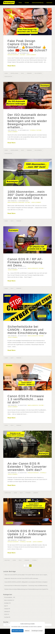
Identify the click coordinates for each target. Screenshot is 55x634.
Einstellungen (14, 73)
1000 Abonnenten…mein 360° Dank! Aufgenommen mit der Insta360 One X (27, 195)
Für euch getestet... (13, 54)
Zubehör (35, 492)
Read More (11, 66)
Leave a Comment (31, 54)
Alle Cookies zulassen (17, 630)
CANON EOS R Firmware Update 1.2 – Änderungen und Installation (27, 534)
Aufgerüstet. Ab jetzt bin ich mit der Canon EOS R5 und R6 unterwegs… (22, 578)
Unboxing (6, 611)
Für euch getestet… (8, 597)
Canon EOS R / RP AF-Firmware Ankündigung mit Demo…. (25, 262)
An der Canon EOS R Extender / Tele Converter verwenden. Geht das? (27, 466)
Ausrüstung (7, 492)
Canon (6, 73)
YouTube (22, 54)
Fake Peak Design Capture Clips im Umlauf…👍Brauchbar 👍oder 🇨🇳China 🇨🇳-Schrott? (27, 45)
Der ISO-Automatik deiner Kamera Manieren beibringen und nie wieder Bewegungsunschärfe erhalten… (27, 121)
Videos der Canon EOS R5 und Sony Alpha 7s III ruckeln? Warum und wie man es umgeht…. (26, 574)
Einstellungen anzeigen (37, 630)
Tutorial (34, 560)
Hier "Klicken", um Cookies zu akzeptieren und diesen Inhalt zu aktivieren (27, 21)
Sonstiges (21, 202)
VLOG (5, 614)
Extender (28, 492)
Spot (5, 605)
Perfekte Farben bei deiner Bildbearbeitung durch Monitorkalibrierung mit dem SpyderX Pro (26, 589)
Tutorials (33, 130)
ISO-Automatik (38, 73)
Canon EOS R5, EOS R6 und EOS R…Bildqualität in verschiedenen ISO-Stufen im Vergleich (26, 582)
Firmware (29, 73)
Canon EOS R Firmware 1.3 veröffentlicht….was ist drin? (26, 399)
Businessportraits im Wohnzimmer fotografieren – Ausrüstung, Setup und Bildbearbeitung (26, 585)
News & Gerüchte (13, 202)
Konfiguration (8, 76)
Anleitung (7, 560)
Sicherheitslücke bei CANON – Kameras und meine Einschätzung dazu (27, 330)
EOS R (22, 73)
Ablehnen (27, 630)
